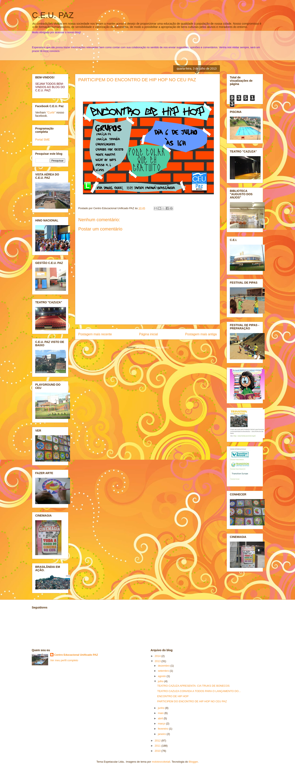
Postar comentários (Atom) (153, 347)
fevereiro (163, 728)
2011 (158, 745)
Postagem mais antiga (201, 334)
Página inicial (148, 334)
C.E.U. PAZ (53, 15)
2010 (158, 750)
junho (161, 707)
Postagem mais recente (95, 334)
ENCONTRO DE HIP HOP (172, 696)
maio (161, 713)
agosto (162, 676)
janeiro (162, 734)
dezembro (164, 665)
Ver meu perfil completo (64, 660)
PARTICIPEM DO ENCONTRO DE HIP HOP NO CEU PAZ (137, 79)
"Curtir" (51, 112)
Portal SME (42, 139)
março (162, 723)
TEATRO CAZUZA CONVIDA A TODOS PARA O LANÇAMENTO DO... (199, 691)
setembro (164, 670)
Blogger (193, 761)
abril (161, 718)
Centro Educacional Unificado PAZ (76, 654)
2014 (158, 656)
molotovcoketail (161, 761)
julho (161, 681)
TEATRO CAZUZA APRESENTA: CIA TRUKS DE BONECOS (193, 685)
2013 (158, 661)
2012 (158, 740)
